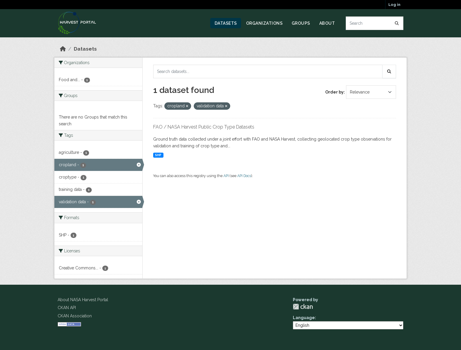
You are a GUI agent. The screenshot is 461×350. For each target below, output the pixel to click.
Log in (394, 4)
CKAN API (67, 307)
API (226, 176)
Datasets (226, 23)
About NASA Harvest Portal (83, 299)
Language (304, 317)
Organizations (264, 23)
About (327, 23)
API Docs (244, 176)
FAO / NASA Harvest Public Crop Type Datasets (203, 127)
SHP (158, 155)
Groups (301, 23)
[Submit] (397, 23)
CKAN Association (75, 316)
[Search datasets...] (375, 23)
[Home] (63, 49)
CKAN (303, 307)
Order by (334, 92)
